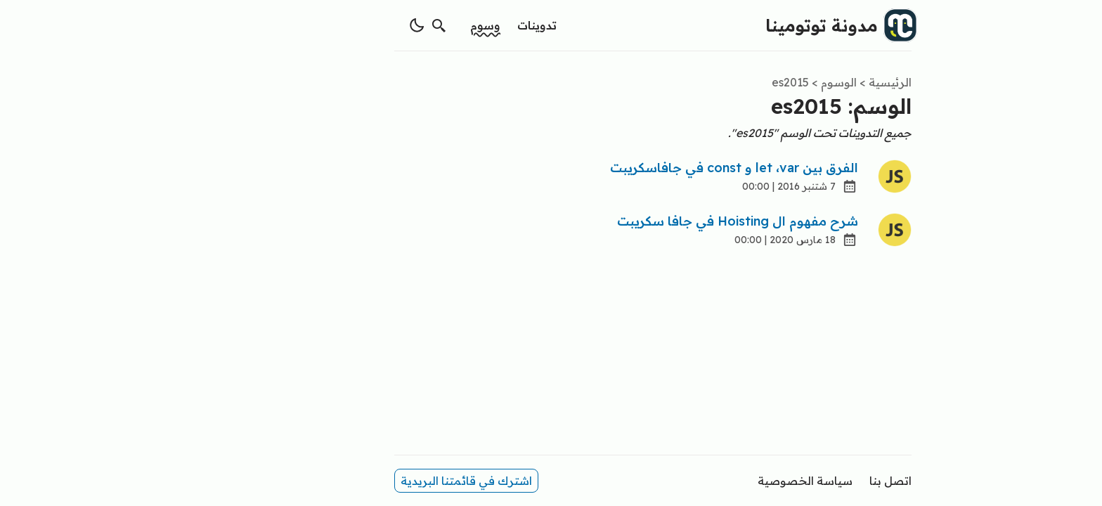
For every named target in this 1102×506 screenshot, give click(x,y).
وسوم (383, 25)
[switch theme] (315, 25)
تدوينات (435, 25)
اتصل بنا (788, 481)
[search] (337, 25)
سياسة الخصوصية (703, 481)
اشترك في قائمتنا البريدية (364, 481)
